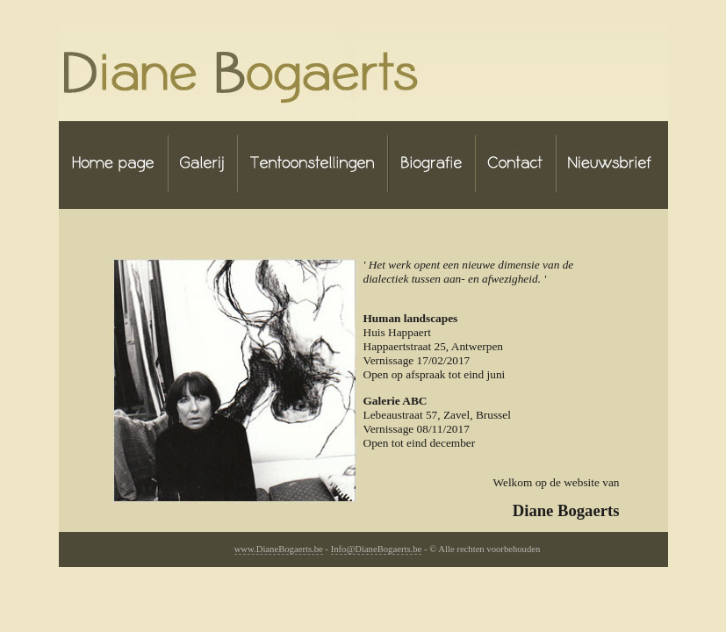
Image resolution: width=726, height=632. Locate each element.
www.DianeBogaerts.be (278, 549)
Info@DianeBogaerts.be (376, 549)
